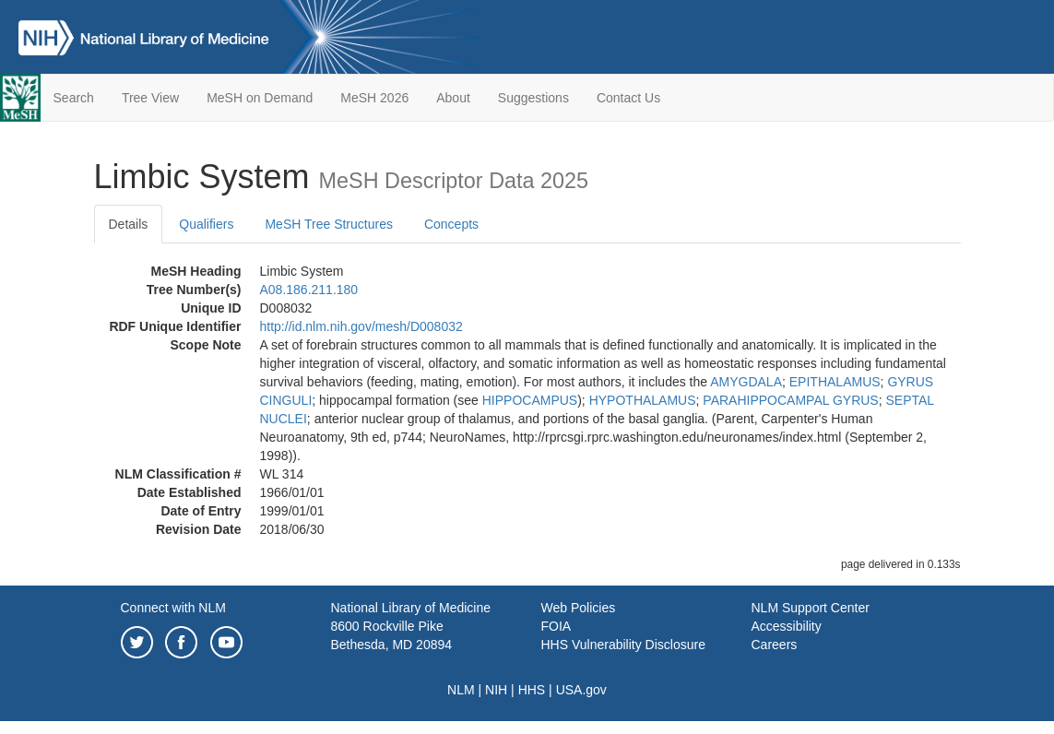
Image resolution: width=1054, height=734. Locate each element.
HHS (532, 689)
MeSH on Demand (260, 97)
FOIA (556, 626)
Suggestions (533, 97)
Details (128, 224)
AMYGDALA (746, 381)
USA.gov (581, 689)
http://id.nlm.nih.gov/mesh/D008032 (361, 326)
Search (73, 97)
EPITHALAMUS (835, 381)
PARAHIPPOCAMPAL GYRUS (790, 400)
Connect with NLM (173, 607)
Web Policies (578, 607)
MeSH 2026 (374, 97)
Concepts (451, 224)
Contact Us (628, 97)
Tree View (150, 97)
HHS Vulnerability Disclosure (623, 644)
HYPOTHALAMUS (642, 400)
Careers (775, 644)
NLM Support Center (811, 607)
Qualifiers (206, 224)
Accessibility (787, 626)
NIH (496, 689)
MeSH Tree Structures (329, 224)
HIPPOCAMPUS (529, 400)
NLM (461, 689)
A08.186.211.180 (309, 289)
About (453, 97)
